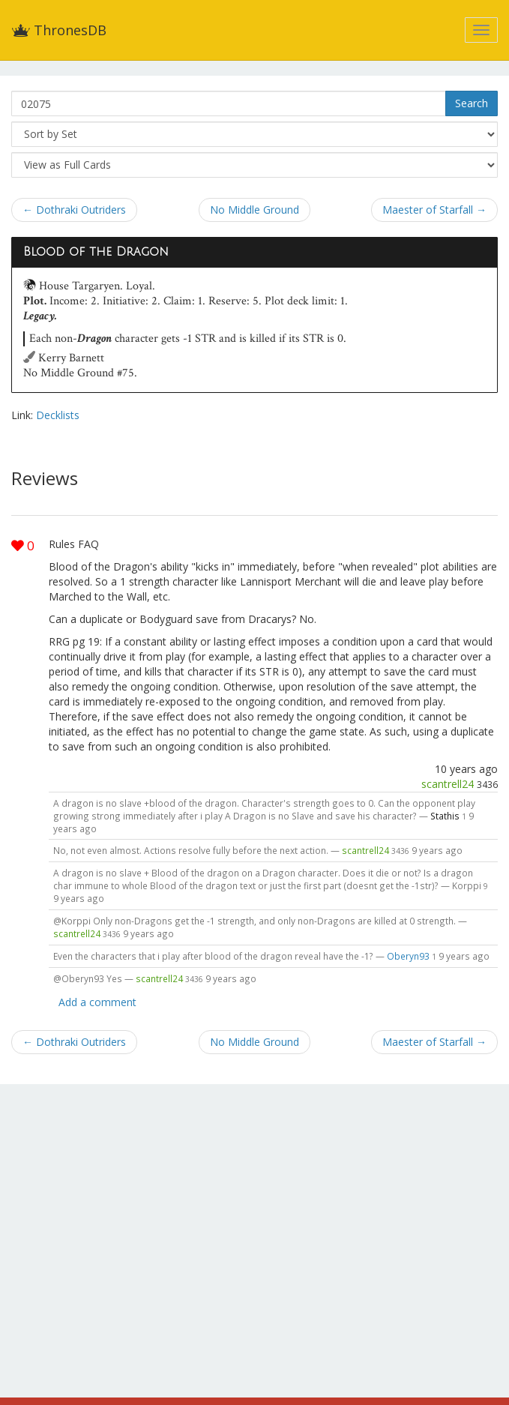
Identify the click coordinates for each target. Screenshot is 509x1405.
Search (471, 103)
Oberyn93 (408, 956)
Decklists (57, 415)
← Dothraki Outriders (74, 209)
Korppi (466, 885)
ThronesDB (58, 30)
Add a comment (97, 1002)
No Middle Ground (254, 209)
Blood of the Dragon (96, 252)
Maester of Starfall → (434, 209)
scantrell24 (447, 784)
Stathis (445, 816)
